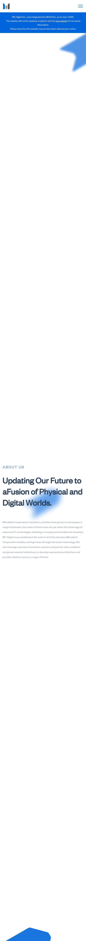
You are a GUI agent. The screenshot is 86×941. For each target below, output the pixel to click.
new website (61, 20)
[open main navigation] (80, 6)
